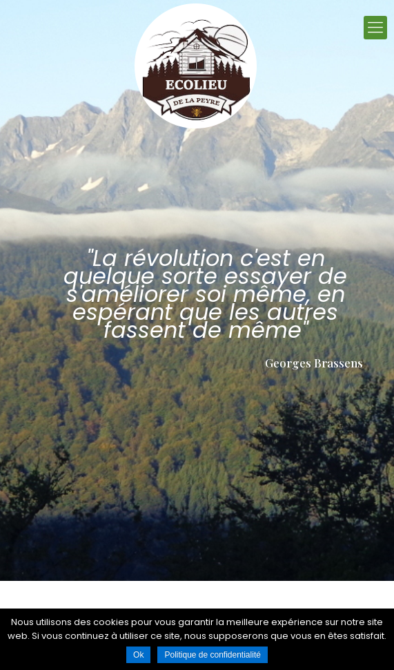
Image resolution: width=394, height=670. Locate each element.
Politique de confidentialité (212, 655)
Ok (138, 655)
